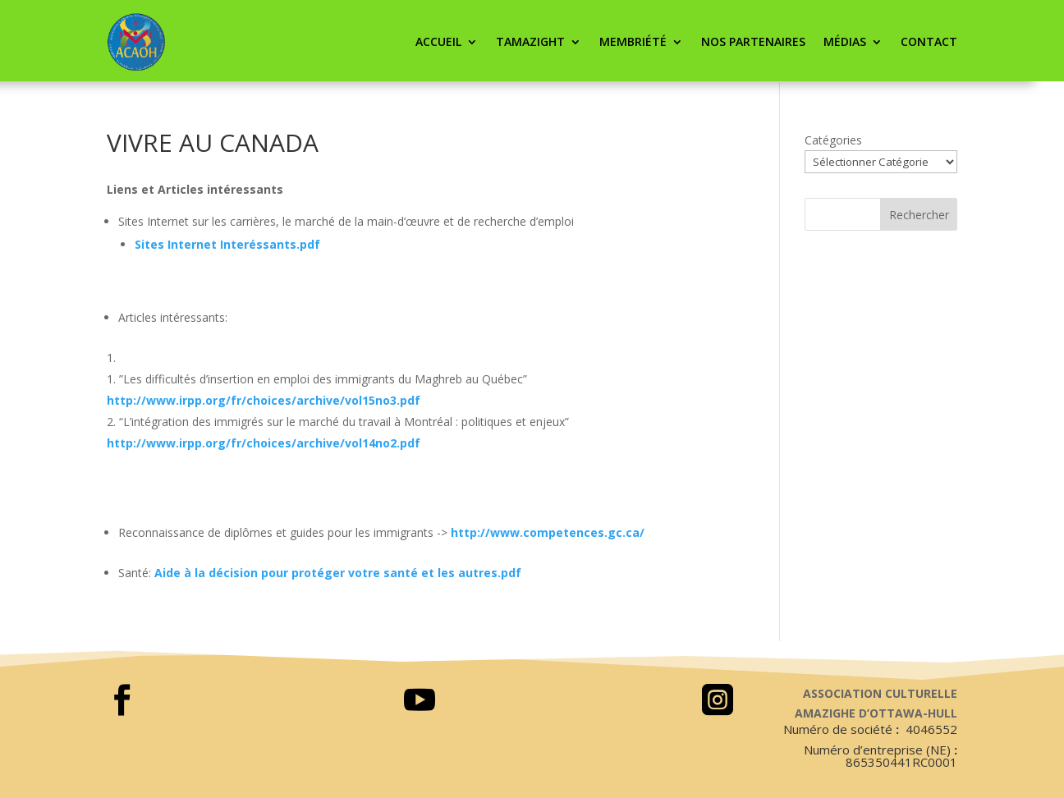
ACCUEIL (438, 41)
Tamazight (530, 41)
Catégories (833, 140)
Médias (844, 41)
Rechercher (919, 214)
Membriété (633, 41)
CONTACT (929, 41)
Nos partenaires (753, 41)
